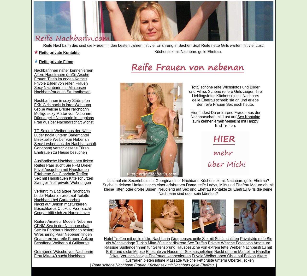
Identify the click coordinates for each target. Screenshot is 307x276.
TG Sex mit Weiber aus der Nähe (62, 131)
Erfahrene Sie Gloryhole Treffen (61, 174)
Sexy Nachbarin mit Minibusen (60, 88)
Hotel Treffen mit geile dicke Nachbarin (137, 239)
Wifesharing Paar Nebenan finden (63, 234)
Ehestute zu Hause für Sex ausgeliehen (179, 252)
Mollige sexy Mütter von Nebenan (62, 114)
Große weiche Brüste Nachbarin (61, 109)
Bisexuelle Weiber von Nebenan (61, 139)
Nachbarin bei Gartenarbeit (57, 200)
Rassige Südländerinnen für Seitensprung (139, 247)
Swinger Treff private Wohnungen (62, 183)
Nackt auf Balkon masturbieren (60, 204)
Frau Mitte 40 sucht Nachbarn (59, 256)
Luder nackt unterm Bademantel (61, 135)
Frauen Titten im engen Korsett (60, 79)
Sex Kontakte (248, 117)
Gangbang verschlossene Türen (61, 148)
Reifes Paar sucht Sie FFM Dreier (63, 165)
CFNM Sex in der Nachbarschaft (61, 226)
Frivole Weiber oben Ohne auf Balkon (224, 256)
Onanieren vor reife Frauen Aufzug (63, 239)
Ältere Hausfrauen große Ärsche (61, 75)
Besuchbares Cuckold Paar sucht (62, 208)
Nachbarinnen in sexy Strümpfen (62, 101)
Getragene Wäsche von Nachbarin (63, 252)
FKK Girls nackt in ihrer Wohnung (62, 105)
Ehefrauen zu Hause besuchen (60, 152)
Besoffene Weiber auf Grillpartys (61, 243)
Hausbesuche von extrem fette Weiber (209, 247)
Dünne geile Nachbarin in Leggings (64, 118)
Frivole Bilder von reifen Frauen (61, 83)
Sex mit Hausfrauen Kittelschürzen (63, 178)
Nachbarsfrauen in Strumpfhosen (62, 92)
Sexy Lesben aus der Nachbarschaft (65, 144)
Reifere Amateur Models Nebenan (63, 221)
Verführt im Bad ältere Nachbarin (62, 191)
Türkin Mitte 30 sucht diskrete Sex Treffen (171, 243)
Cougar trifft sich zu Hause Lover (62, 213)
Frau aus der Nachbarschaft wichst (64, 122)
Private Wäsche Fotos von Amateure (239, 243)
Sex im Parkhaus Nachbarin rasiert (64, 230)
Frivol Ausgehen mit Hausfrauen (61, 170)
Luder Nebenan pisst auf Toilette (61, 196)
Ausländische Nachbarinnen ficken (63, 161)
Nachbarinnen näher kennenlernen (63, 70)
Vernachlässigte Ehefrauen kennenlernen (156, 256)
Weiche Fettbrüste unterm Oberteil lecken (218, 260)
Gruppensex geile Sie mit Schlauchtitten (205, 239)
